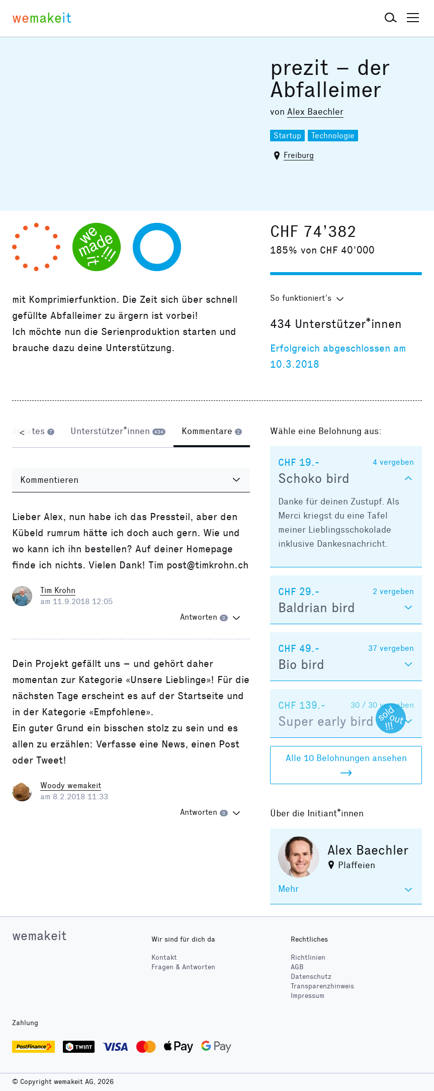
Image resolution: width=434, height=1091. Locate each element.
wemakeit (39, 936)
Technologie (333, 135)
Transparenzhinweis (322, 986)
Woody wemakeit (70, 785)
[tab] (32, 432)
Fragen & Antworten (183, 967)
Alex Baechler (315, 111)
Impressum (307, 995)
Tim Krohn (57, 590)
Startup (287, 135)
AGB (297, 967)
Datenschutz (311, 976)
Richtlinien (308, 957)
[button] (391, 18)
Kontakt (164, 957)
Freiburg (299, 155)
